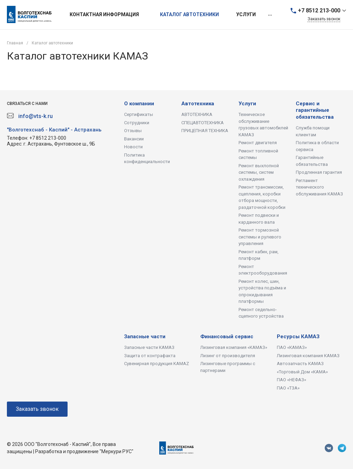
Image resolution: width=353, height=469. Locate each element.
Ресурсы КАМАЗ (298, 336)
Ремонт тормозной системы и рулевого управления (260, 236)
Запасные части (144, 336)
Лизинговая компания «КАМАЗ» (233, 347)
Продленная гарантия (319, 172)
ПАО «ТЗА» (288, 388)
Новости (133, 146)
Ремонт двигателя (258, 142)
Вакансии (134, 138)
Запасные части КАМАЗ (149, 347)
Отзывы (133, 130)
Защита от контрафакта (149, 355)
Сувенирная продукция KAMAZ (156, 363)
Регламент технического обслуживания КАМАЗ (319, 187)
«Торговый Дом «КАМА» (302, 371)
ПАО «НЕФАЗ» (291, 379)
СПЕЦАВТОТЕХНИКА (202, 122)
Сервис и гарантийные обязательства (315, 110)
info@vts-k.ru (35, 116)
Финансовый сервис (226, 336)
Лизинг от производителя (227, 355)
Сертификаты (138, 114)
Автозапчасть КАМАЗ (300, 363)
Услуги (247, 103)
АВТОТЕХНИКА (196, 114)
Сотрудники (136, 122)
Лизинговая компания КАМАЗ (308, 355)
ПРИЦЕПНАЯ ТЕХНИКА (204, 130)
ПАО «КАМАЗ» (292, 347)
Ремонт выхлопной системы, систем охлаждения (259, 172)
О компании (139, 103)
